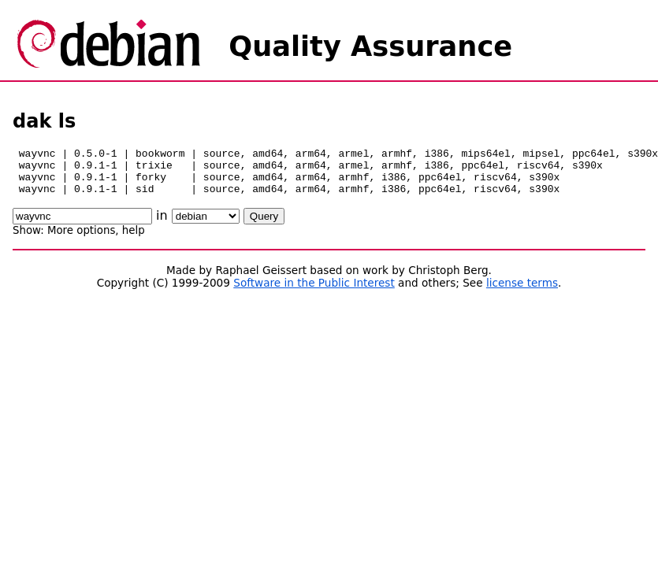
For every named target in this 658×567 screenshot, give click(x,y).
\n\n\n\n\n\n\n (206, 225)
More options (81, 240)
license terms (522, 292)
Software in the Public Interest (314, 292)
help (133, 240)
